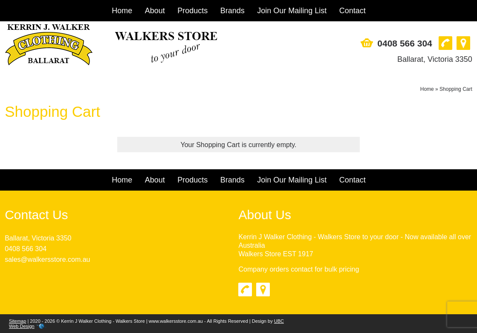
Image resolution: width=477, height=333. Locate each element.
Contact (352, 10)
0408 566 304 (404, 43)
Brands (232, 10)
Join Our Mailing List (292, 10)
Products (192, 10)
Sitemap (17, 321)
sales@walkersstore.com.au (47, 259)
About (155, 10)
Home (122, 10)
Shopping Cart (455, 89)
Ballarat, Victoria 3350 (434, 59)
